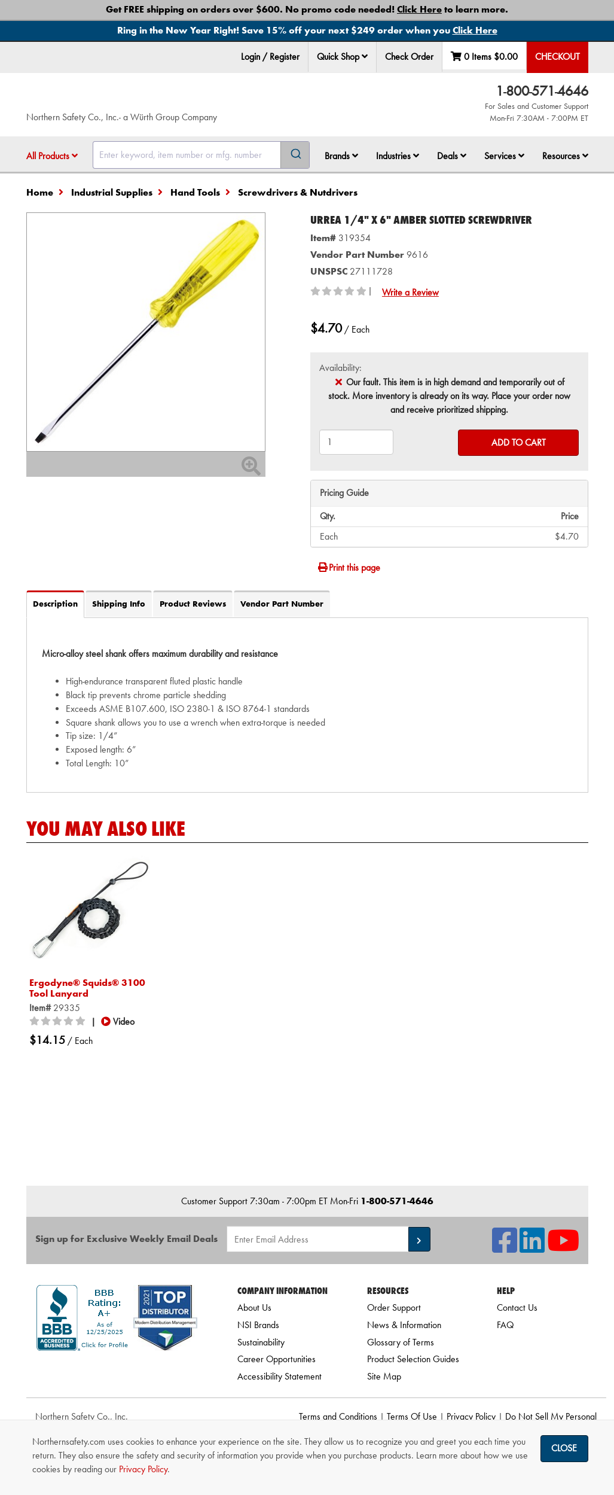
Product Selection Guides (413, 1359)
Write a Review (410, 292)
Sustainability (261, 1342)
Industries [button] (397, 156)
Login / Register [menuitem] (270, 56)
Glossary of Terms (400, 1342)
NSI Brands (258, 1324)
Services (504, 156)
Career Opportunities (276, 1359)
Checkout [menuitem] (557, 56)
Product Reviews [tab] (193, 603)
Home (39, 192)
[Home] (140, 99)
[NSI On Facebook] (504, 1247)
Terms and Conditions (338, 1416)
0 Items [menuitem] (484, 56)
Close (564, 1448)
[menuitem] (342, 57)
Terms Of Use (412, 1416)
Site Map (384, 1376)
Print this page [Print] (348, 567)
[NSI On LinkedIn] (532, 1247)
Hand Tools (195, 192)
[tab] (307, 704)
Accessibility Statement (279, 1376)
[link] (116, 1372)
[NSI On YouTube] (563, 1247)
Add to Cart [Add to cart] (518, 442)
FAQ (505, 1324)
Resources (565, 156)
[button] (365, 56)
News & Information (404, 1324)
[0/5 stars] (59, 1021)
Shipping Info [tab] (118, 603)
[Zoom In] (251, 470)
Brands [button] (341, 156)
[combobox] (201, 155)
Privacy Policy (471, 1416)
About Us (254, 1307)
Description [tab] (55, 603)
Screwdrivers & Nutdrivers (298, 192)
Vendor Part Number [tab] (281, 603)
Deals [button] (451, 156)
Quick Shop (342, 56)
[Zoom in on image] (145, 332)
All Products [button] (52, 156)
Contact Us (517, 1307)
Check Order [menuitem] (409, 56)
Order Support (394, 1307)
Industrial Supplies (111, 192)
